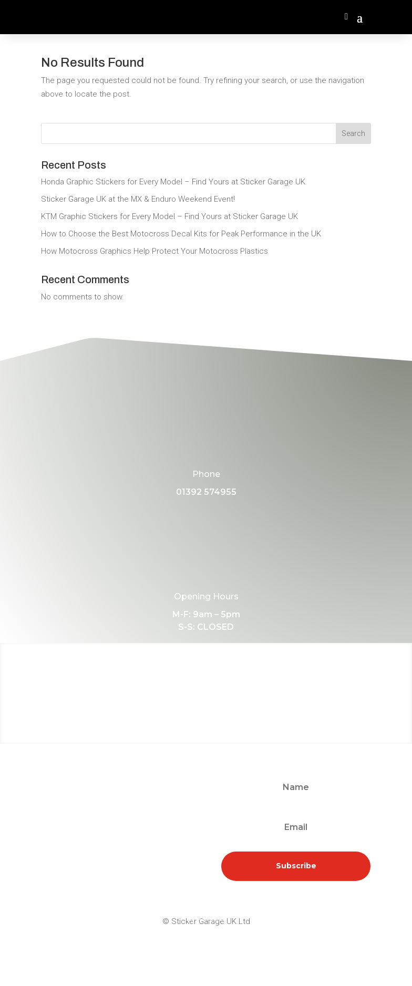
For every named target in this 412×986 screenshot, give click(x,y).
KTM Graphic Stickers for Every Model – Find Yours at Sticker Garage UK (169, 216)
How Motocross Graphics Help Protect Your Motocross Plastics (154, 251)
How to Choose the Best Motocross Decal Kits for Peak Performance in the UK (181, 233)
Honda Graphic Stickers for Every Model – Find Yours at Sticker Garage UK (173, 181)
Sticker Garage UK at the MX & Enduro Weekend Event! (138, 199)
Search (353, 133)
